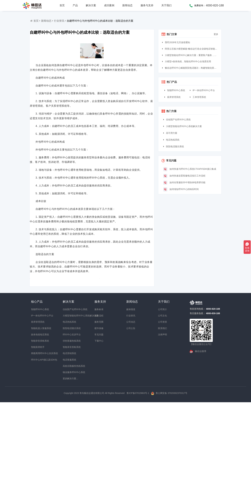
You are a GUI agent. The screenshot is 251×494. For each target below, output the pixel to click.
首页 (62, 5)
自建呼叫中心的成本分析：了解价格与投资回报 (122, 364)
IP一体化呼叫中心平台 (202, 90)
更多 (216, 34)
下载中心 (98, 429)
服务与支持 (147, 5)
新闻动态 (127, 5)
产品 (75, 5)
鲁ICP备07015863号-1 (138, 481)
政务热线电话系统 (37, 422)
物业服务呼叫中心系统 (68, 460)
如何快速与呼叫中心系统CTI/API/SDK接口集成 (189, 169)
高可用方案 (170, 133)
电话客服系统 (68, 448)
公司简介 (162, 397)
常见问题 (98, 422)
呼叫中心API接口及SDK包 (37, 448)
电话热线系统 (171, 139)
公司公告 (130, 416)
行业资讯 (59, 20)
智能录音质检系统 (37, 429)
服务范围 (98, 410)
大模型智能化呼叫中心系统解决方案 (182, 126)
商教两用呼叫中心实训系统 (37, 441)
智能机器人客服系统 (37, 416)
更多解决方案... (68, 467)
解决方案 (91, 5)
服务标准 (98, 397)
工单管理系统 (198, 97)
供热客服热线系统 (68, 429)
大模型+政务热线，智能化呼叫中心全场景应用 (187, 61)
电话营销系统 (68, 441)
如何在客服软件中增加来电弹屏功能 (184, 183)
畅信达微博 (200, 439)
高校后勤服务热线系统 (68, 454)
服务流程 (98, 404)
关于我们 (166, 5)
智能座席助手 (37, 435)
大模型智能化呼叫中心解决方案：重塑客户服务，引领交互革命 (190, 55)
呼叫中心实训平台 (68, 422)
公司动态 (130, 410)
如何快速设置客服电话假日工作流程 (184, 176)
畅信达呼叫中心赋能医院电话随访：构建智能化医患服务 (190, 68)
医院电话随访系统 (173, 146)
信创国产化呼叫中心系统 (177, 119)
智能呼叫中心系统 (174, 90)
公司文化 (162, 404)
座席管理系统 (172, 97)
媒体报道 (130, 397)
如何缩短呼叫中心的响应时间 (181, 189)
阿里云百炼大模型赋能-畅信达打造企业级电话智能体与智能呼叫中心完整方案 (190, 48)
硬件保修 (98, 416)
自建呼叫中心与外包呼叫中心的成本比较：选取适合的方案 (100, 20)
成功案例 (109, 5)
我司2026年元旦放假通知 (176, 42)
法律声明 (162, 422)
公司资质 (162, 410)
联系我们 (162, 416)
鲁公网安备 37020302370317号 (171, 481)
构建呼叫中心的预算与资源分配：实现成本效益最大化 (60, 364)
